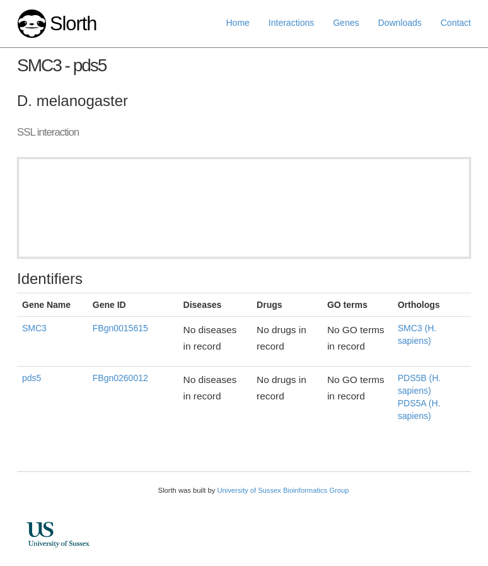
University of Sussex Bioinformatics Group (283, 490)
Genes (346, 23)
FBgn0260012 (120, 378)
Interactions (291, 23)
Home (238, 23)
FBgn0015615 (120, 328)
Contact (456, 23)
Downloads (399, 23)
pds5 (31, 378)
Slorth (73, 24)
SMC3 (34, 328)
